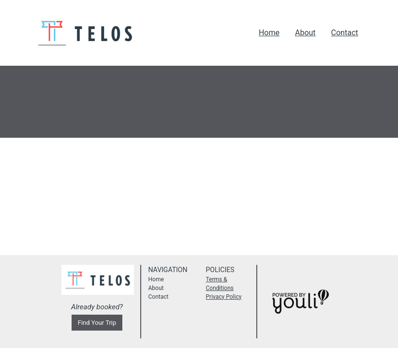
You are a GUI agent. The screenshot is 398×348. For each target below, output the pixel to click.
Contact (344, 32)
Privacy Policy (224, 296)
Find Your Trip (97, 322)
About (305, 32)
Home (269, 32)
